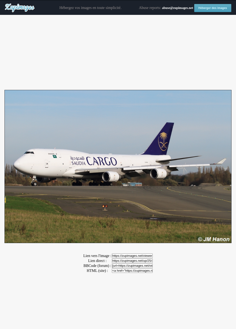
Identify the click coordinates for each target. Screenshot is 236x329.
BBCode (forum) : (97, 266)
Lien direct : (97, 261)
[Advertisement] (118, 53)
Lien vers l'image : (97, 256)
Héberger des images (212, 8)
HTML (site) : (97, 271)
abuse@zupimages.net (177, 8)
